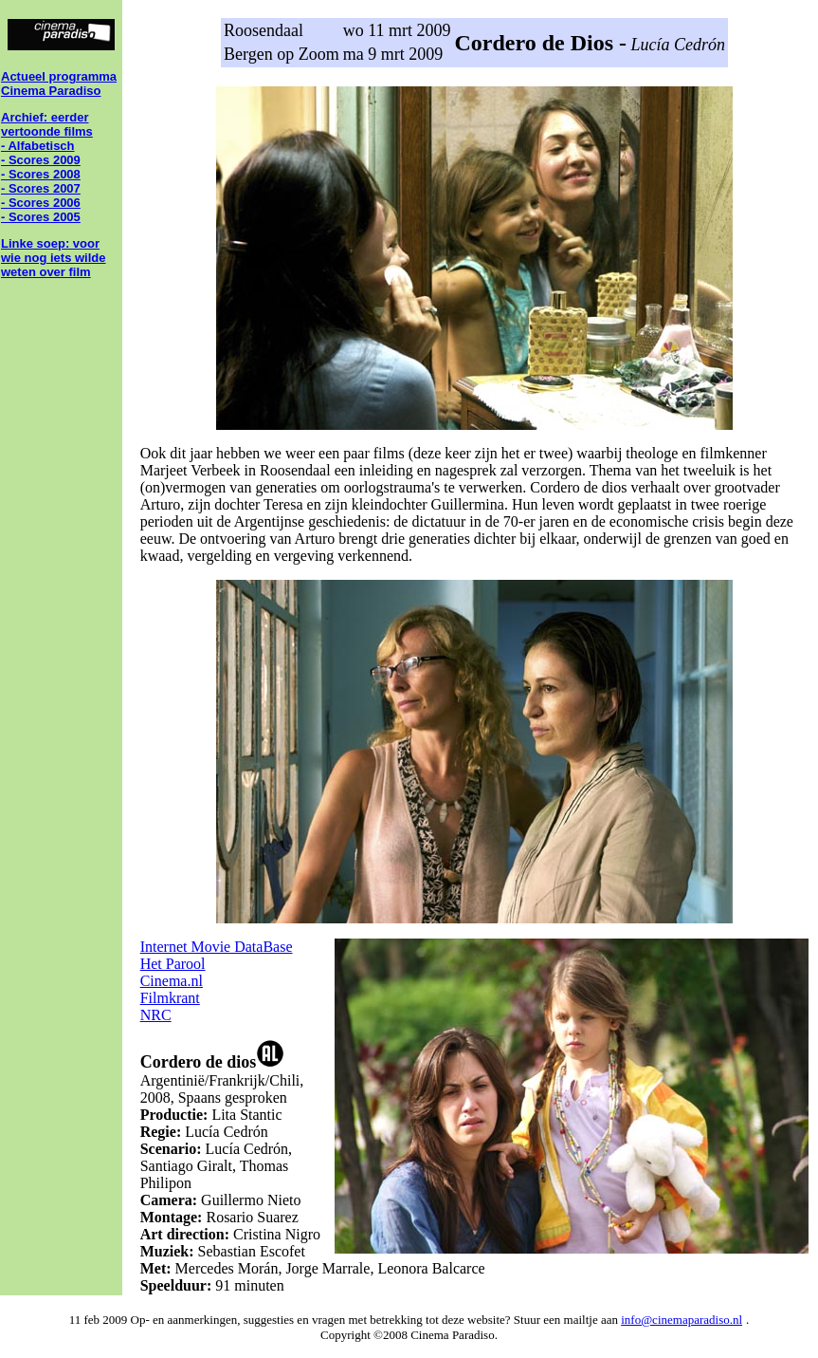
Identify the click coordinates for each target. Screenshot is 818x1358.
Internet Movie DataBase (216, 947)
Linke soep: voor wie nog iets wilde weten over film (53, 257)
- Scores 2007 (41, 188)
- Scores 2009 (41, 160)
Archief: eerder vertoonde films (47, 124)
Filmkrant (170, 998)
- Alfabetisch (38, 146)
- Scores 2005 (41, 217)
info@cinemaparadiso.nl (681, 1319)
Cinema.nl (171, 981)
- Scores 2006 (41, 202)
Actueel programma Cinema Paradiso (59, 83)
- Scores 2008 (41, 174)
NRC (156, 1015)
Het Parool (173, 964)
